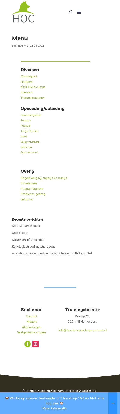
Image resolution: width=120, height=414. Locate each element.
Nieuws (31, 321)
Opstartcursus (29, 152)
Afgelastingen (31, 327)
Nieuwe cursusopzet (26, 226)
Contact (31, 316)
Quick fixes (19, 233)
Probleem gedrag (33, 194)
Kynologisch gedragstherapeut (33, 246)
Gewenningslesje (31, 115)
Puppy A (26, 120)
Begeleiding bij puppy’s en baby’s (44, 178)
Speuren (26, 92)
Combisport (29, 76)
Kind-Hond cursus (33, 87)
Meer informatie (54, 412)
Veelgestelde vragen (31, 332)
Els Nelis (23, 45)
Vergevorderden (30, 141)
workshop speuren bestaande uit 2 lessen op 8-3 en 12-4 (52, 253)
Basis (24, 136)
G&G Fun (26, 147)
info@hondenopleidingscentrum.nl (82, 330)
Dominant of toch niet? (28, 240)
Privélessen (29, 183)
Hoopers (26, 82)
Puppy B (26, 125)
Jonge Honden (29, 131)
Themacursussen (33, 98)
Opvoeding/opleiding (42, 108)
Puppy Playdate (32, 189)
